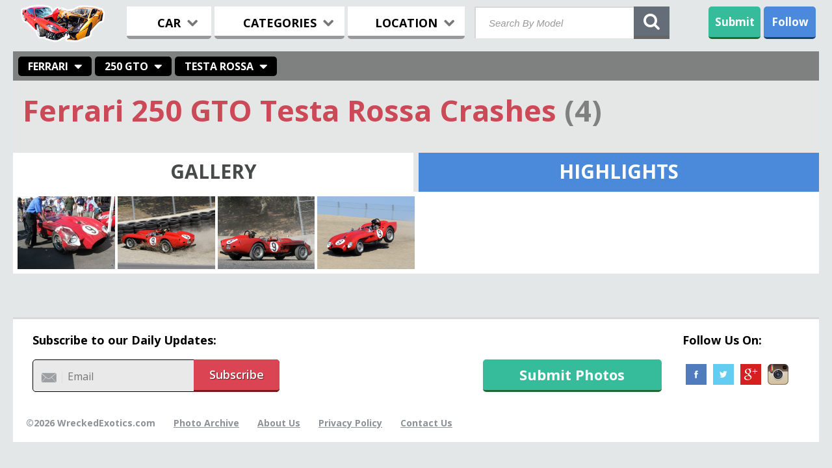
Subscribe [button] (236, 374)
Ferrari (48, 66)
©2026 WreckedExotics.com (90, 423)
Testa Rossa (219, 66)
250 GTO (126, 66)
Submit (735, 21)
